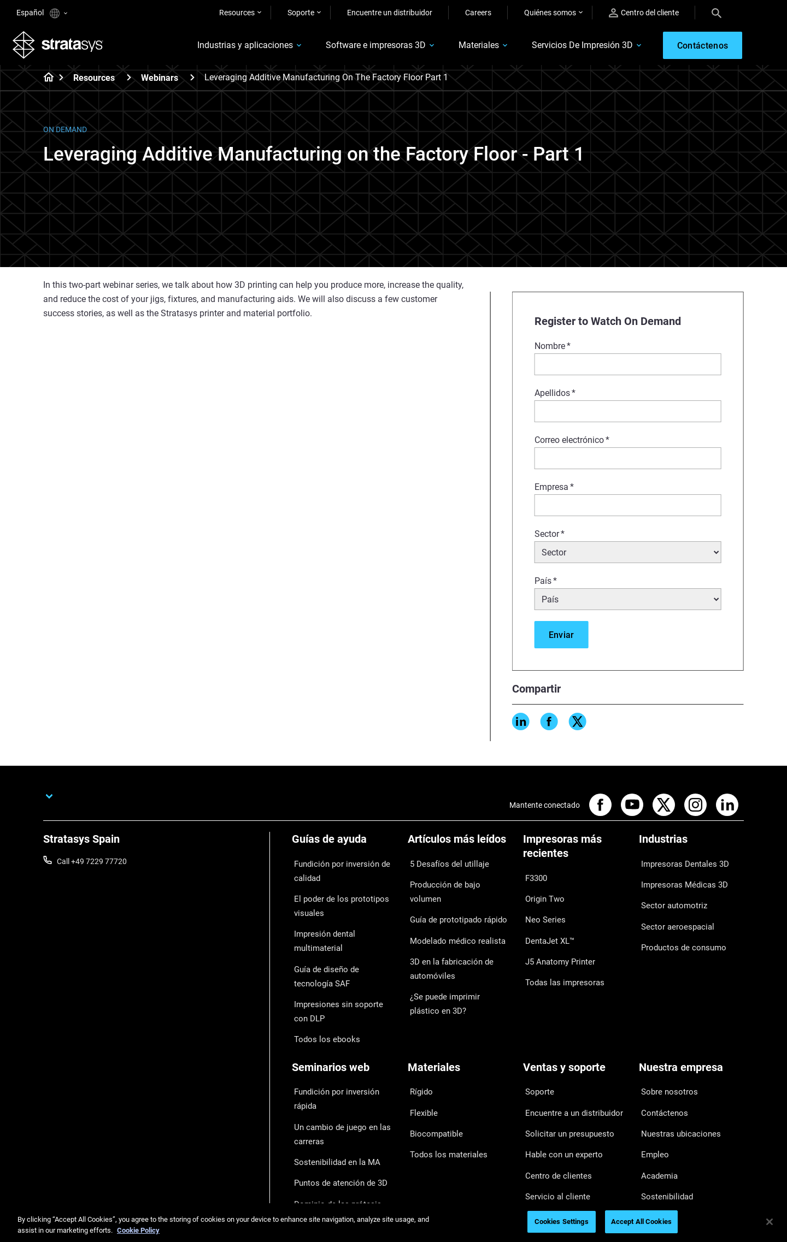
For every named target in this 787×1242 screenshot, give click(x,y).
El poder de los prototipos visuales (335, 902)
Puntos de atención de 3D (335, 1112)
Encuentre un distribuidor (389, 12)
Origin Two (541, 895)
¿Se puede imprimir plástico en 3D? (459, 966)
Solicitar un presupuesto (564, 1081)
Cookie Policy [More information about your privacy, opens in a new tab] (138, 1230)
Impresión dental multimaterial (343, 925)
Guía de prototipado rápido (453, 897)
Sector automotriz (669, 897)
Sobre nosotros (665, 1049)
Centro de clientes (553, 1113)
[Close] (769, 1222)
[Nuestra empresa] (691, 1031)
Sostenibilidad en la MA (331, 1095)
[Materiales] (460, 1031)
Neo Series (541, 911)
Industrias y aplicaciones (232, 47)
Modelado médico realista (451, 913)
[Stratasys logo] (61, 47)
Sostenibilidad (662, 1129)
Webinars (159, 81)
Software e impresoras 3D (363, 47)
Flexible (420, 1065)
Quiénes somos (550, 12)
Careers (478, 12)
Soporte (300, 12)
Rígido (418, 1049)
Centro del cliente (644, 12)
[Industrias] (691, 847)
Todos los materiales (442, 1097)
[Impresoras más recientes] (575, 854)
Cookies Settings (562, 1221)
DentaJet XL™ (546, 927)
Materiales (465, 47)
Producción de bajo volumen (455, 881)
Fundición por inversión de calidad (336, 872)
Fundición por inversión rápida (343, 1049)
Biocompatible (432, 1081)
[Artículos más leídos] (460, 847)
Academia (656, 1113)
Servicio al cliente (551, 1129)
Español (41, 13)
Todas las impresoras (559, 959)
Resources (237, 12)
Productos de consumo (678, 929)
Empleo (651, 1097)
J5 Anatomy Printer (556, 943)
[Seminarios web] (344, 1031)
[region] (393, 1222)
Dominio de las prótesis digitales (331, 1134)
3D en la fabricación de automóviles (446, 936)
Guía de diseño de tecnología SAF (340, 948)
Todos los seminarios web (335, 1158)
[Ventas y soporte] (575, 1031)
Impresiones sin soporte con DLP (339, 978)
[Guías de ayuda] (344, 847)
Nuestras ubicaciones (675, 1081)
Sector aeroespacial (672, 913)
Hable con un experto (559, 1097)
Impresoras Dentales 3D (679, 865)
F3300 (534, 879)
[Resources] (129, 81)
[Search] (716, 12)
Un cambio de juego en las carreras (335, 1072)
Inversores (656, 1146)
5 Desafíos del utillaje (443, 865)
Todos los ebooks (321, 1002)
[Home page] (45, 82)
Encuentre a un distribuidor (568, 1065)
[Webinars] (192, 81)
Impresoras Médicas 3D (679, 881)
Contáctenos (661, 1065)
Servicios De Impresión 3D (569, 47)
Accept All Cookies (641, 1221)
